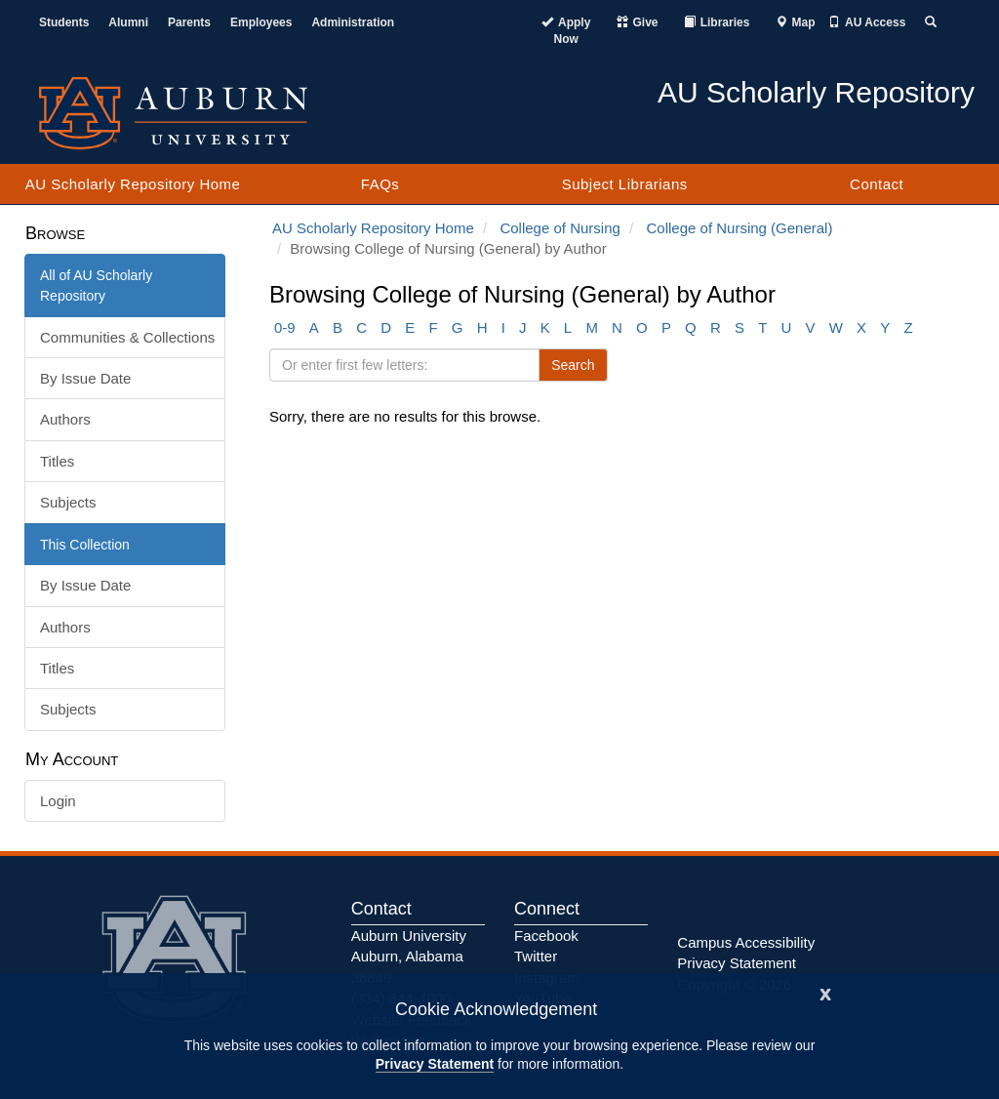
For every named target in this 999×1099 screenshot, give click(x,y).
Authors (65, 419)
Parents (189, 22)
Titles (57, 461)
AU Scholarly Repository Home (133, 184)
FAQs (380, 184)
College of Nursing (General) (740, 228)
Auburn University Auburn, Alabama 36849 (408, 956)
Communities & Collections (127, 337)
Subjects (68, 502)
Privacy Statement (435, 1064)
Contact (876, 184)
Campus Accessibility (746, 942)
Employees (261, 22)
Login (58, 801)
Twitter (535, 956)
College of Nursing (559, 228)
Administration (352, 22)
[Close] (825, 992)
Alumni (128, 22)
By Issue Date (85, 378)
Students (64, 22)
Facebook (546, 935)
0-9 (285, 327)
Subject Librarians (625, 184)
